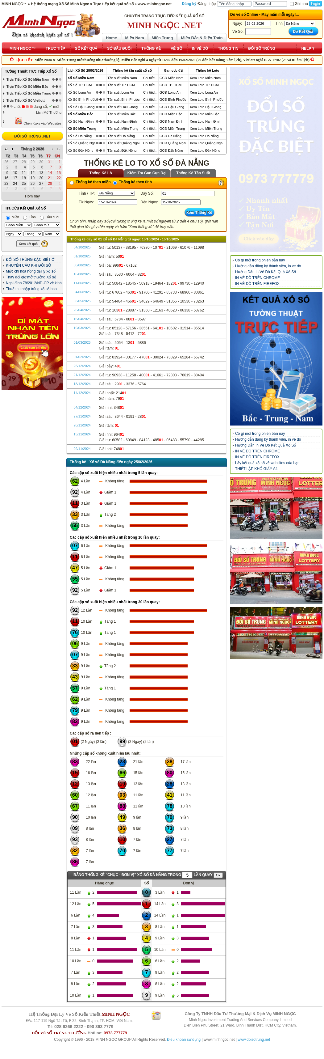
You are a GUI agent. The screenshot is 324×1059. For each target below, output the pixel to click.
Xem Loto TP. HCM (204, 85)
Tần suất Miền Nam (122, 78)
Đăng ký (189, 4)
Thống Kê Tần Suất (193, 173)
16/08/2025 (82, 274)
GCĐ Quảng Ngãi (173, 143)
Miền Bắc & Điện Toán (202, 38)
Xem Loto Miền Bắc (204, 114)
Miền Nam (134, 38)
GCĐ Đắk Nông (171, 150)
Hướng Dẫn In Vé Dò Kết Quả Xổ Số (265, 272)
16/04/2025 (82, 319)
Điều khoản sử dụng (184, 1039)
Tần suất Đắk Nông (121, 150)
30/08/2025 (82, 265)
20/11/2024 (82, 425)
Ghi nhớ (299, 4)
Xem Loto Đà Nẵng (204, 136)
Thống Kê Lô (100, 173)
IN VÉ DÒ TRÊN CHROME (257, 278)
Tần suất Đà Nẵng (121, 136)
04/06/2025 (82, 292)
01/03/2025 (82, 342)
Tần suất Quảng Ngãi (123, 143)
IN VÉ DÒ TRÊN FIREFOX (257, 284)
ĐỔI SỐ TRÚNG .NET (32, 136)
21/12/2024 (82, 375)
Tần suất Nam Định (122, 121)
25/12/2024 (82, 366)
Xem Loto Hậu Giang (206, 107)
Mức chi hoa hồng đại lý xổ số (31, 271)
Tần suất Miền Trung (123, 128)
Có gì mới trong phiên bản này (260, 260)
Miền (12, 217)
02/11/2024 (82, 449)
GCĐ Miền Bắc (171, 114)
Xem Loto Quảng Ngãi (206, 143)
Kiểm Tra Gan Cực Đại (147, 173)
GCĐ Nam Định (171, 121)
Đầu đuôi (49, 217)
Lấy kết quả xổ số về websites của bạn (267, 463)
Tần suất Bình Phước (123, 99)
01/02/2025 (82, 357)
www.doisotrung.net (254, 1039)
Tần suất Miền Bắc (121, 114)
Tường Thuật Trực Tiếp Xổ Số (30, 71)
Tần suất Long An (120, 92)
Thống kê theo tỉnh (132, 182)
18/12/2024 (82, 384)
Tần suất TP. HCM (121, 85)
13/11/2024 (82, 434)
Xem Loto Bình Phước (206, 99)
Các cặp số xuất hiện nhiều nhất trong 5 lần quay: (114, 473)
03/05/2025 (82, 301)
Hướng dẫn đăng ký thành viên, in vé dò (268, 266)
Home (111, 38)
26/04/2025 (82, 310)
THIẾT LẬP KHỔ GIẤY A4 (256, 469)
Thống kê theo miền (90, 182)
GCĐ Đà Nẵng (170, 136)
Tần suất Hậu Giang (122, 107)
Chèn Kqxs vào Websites (38, 121)
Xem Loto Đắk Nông (205, 150)
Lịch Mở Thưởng (48, 112)
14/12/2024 (82, 393)
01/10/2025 (82, 256)
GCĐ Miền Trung (172, 128)
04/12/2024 (82, 407)
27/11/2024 (82, 416)
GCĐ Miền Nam (172, 78)
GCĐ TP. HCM (170, 85)
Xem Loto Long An (204, 92)
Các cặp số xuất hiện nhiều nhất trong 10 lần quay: (115, 537)
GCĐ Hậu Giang (172, 107)
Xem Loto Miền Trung (206, 128)
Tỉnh (29, 217)
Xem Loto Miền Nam (205, 78)
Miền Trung (162, 38)
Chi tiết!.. (149, 78)
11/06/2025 (82, 283)
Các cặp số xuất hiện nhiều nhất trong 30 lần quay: (115, 602)
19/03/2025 (82, 328)
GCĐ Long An (170, 92)
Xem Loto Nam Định (205, 121)
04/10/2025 (82, 247)
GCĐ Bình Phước (173, 99)
